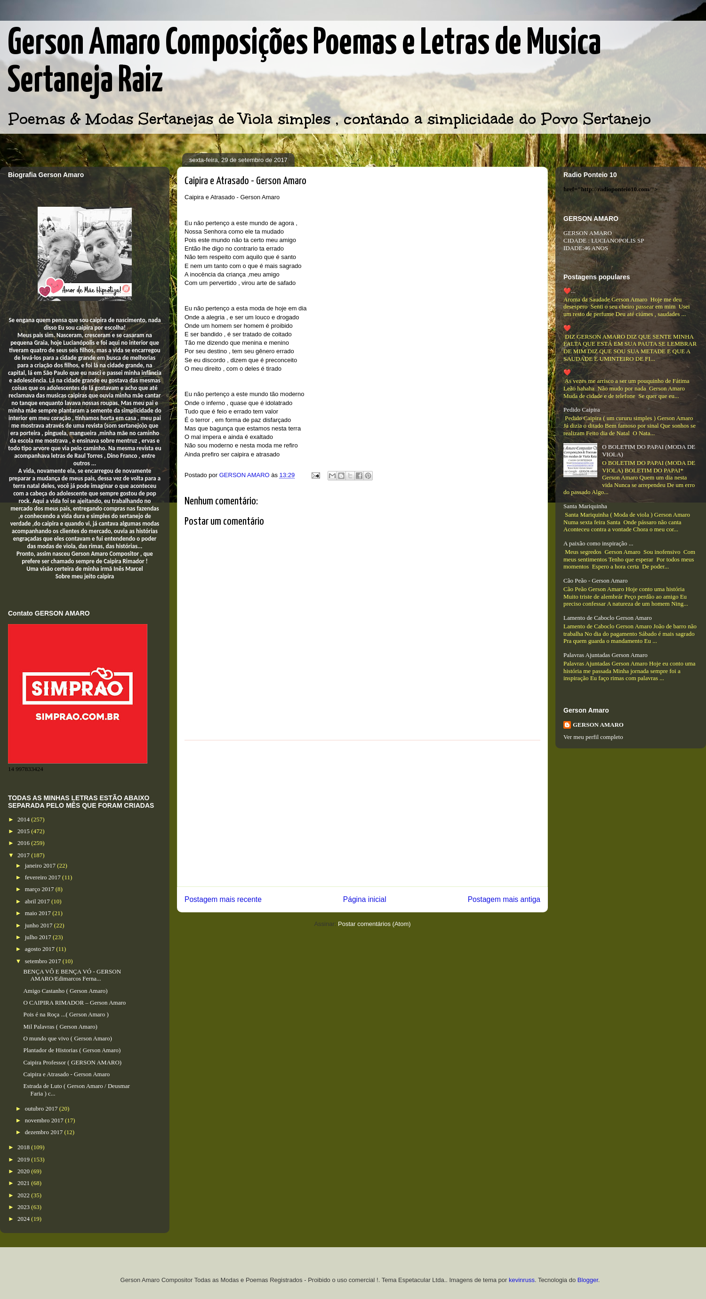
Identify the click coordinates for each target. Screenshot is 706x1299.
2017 (24, 855)
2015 (24, 831)
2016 (24, 842)
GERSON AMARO (598, 724)
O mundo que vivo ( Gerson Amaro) (67, 1038)
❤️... (569, 290)
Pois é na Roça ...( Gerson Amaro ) (65, 1014)
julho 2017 (39, 937)
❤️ (567, 328)
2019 (24, 1159)
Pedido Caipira (581, 409)
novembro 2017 (45, 1120)
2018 (24, 1147)
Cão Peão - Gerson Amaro (595, 580)
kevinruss (522, 1279)
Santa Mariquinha (585, 506)
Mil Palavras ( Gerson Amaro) (60, 1026)
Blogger (588, 1279)
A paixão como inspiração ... (598, 543)
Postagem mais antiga (504, 899)
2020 (24, 1171)
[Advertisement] (362, 813)
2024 (24, 1218)
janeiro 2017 (41, 865)
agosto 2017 (40, 948)
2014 (24, 819)
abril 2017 (38, 901)
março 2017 (40, 889)
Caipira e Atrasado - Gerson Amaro (66, 1074)
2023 (24, 1206)
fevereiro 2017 (43, 877)
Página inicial (364, 899)
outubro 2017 (42, 1108)
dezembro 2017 (44, 1132)
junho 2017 (39, 925)
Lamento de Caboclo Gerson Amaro (607, 617)
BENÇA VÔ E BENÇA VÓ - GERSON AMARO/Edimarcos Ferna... (72, 975)
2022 (24, 1195)
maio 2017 (39, 913)
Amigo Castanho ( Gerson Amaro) (65, 990)
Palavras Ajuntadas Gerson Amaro (605, 654)
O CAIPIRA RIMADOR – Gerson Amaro (74, 1002)
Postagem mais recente (223, 899)
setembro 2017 (44, 961)
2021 (24, 1182)
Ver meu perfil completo (593, 736)
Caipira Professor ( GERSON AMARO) (72, 1062)
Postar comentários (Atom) (374, 923)
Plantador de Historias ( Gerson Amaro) (71, 1050)
